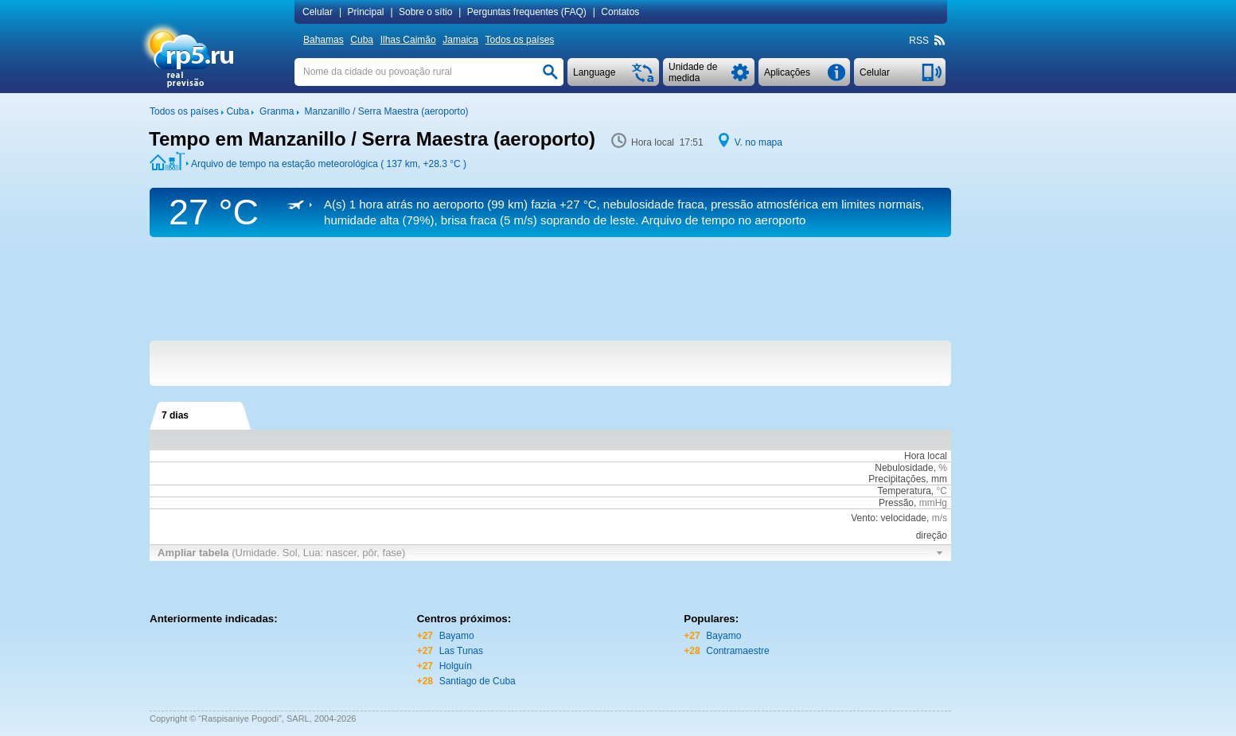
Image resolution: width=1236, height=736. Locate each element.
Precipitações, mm (907, 479)
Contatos (620, 12)
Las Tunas (461, 650)
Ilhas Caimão (408, 39)
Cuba (361, 39)
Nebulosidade (904, 467)
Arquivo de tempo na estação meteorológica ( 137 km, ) (328, 163)
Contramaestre (737, 650)
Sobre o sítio (425, 12)
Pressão (896, 502)
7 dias (175, 415)
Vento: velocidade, (899, 518)
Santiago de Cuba (477, 681)
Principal (365, 12)
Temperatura (903, 491)
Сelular (317, 12)
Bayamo (456, 635)
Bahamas (323, 39)
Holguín (455, 666)
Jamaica (460, 39)
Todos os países (520, 39)
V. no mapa (758, 142)
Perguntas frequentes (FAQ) (527, 12)
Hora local (925, 455)
